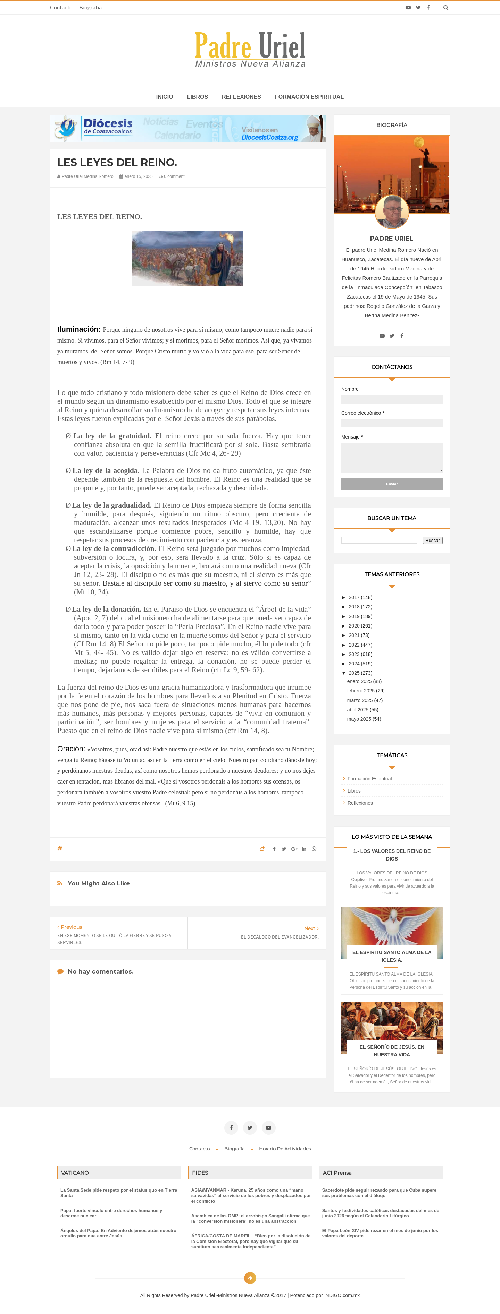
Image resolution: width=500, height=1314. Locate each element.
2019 (355, 616)
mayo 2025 (360, 719)
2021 (355, 635)
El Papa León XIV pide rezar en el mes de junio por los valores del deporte (380, 1233)
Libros (197, 97)
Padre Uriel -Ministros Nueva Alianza (231, 1295)
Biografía (90, 7)
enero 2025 (360, 681)
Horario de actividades (285, 1148)
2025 (355, 673)
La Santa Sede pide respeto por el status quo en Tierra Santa (118, 1192)
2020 (355, 626)
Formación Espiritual (370, 778)
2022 (355, 645)
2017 (355, 597)
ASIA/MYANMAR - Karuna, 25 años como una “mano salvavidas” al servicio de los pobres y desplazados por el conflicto (251, 1195)
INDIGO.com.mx (342, 1295)
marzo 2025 (360, 700)
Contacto (61, 7)
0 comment (172, 176)
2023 (355, 654)
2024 (355, 663)
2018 (355, 607)
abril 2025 (358, 709)
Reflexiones (241, 97)
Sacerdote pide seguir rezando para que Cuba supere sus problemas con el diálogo (379, 1192)
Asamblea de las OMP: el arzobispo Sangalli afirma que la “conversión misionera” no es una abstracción (250, 1218)
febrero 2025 (361, 690)
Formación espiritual (309, 97)
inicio (164, 97)
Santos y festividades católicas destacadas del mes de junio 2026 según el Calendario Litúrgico (380, 1213)
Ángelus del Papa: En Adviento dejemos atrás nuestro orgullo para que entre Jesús (118, 1233)
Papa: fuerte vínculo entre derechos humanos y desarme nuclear (111, 1213)
